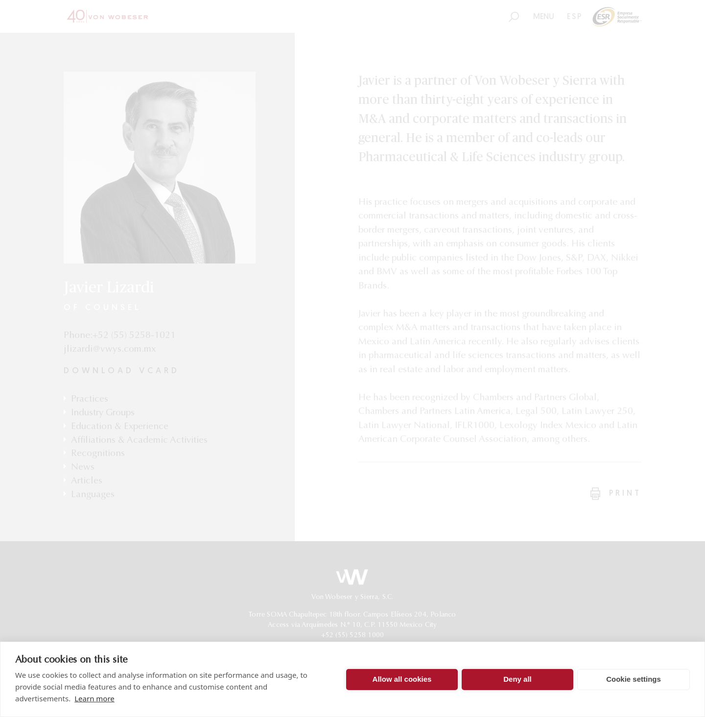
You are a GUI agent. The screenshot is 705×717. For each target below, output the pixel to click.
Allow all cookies (402, 679)
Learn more (94, 698)
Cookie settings (633, 679)
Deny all (517, 679)
